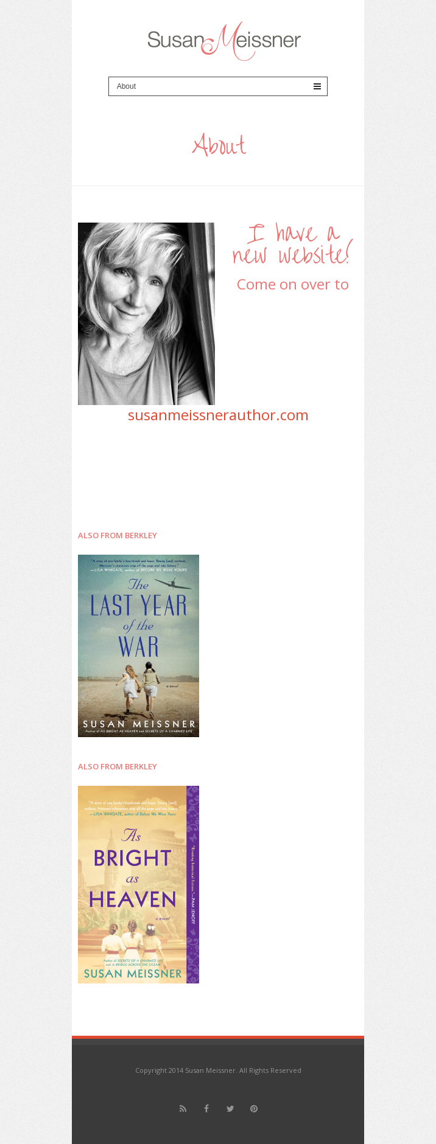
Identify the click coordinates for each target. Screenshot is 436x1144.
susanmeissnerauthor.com (218, 414)
